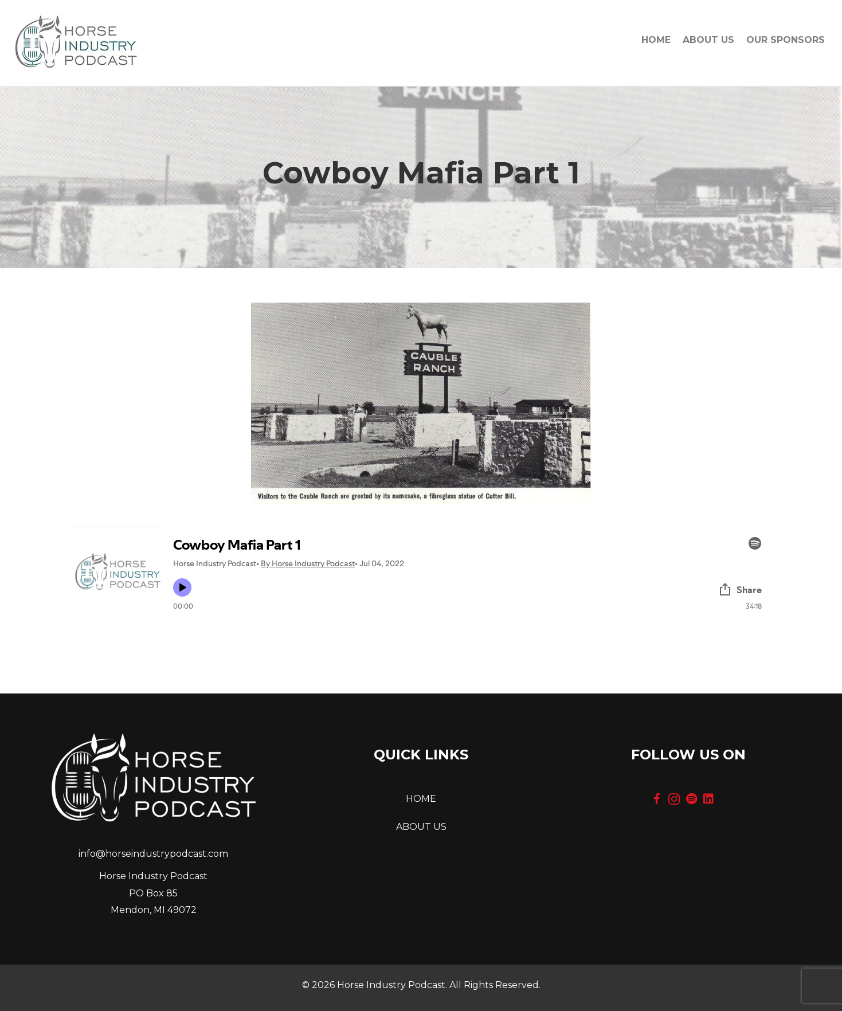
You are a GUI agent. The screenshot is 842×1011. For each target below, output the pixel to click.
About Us (708, 39)
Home (656, 39)
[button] (657, 799)
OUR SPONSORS (785, 39)
